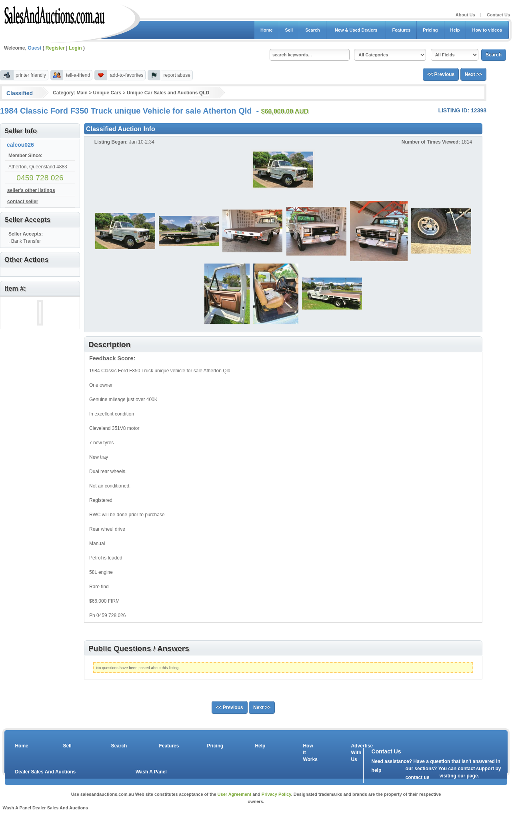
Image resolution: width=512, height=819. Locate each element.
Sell (289, 30)
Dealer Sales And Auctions (45, 772)
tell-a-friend (78, 75)
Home (266, 30)
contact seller (22, 201)
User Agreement (235, 794)
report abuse (176, 75)
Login (75, 48)
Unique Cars (108, 93)
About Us (465, 14)
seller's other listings (31, 190)
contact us (418, 777)
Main (81, 93)
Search (312, 30)
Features (401, 30)
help (377, 770)
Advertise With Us (357, 752)
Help (455, 30)
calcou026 (20, 145)
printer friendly (31, 75)
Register (55, 48)
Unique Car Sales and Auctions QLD (168, 93)
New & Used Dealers (356, 30)
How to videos (487, 30)
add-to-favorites (126, 75)
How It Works (309, 752)
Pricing (430, 30)
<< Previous (440, 74)
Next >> (473, 74)
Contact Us (498, 14)
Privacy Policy (276, 794)
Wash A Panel (151, 772)
